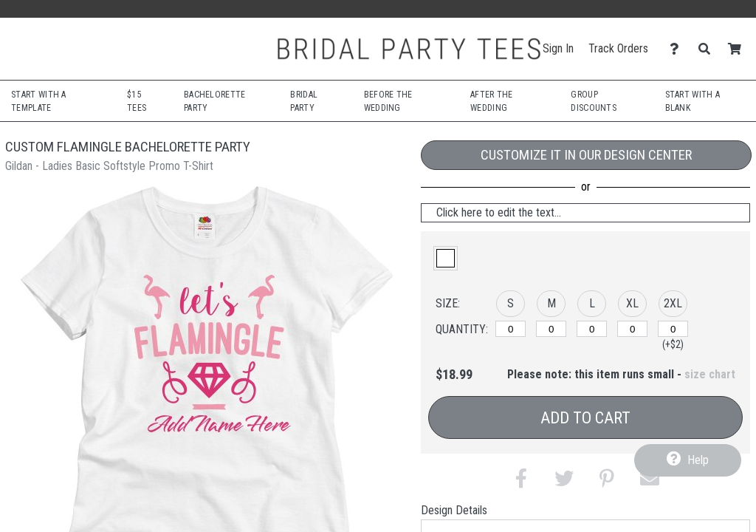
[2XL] (673, 329)
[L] (592, 329)
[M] (551, 329)
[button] (445, 258)
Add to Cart (585, 418)
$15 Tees (136, 101)
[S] (510, 329)
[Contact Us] (678, 49)
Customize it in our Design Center (586, 154)
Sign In (558, 48)
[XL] (632, 329)
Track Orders (618, 48)
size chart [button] (709, 374)
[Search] (708, 49)
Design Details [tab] (454, 510)
